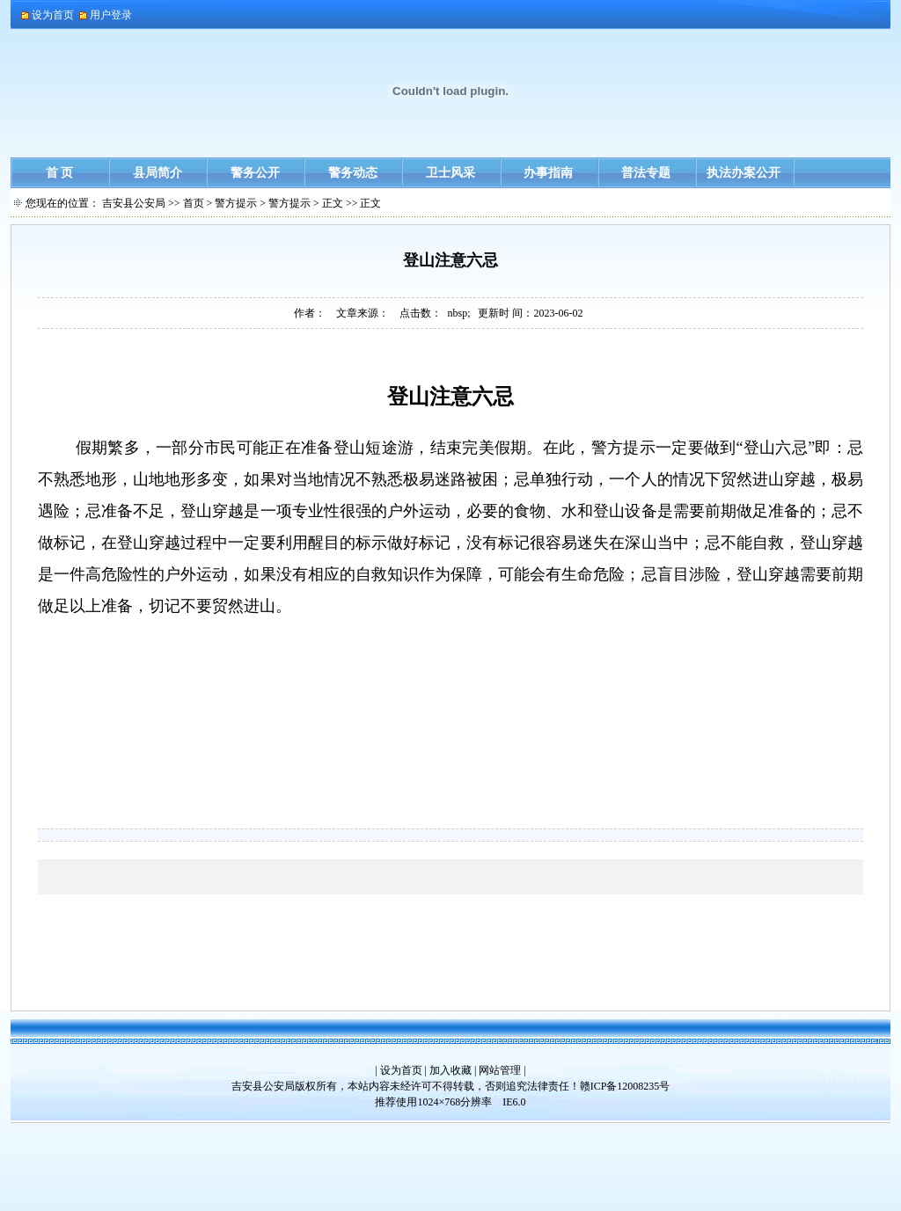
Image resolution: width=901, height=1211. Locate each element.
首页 (193, 203)
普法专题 (645, 172)
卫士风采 (450, 172)
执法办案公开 (743, 172)
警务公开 (255, 172)
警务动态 (352, 172)
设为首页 (401, 1070)
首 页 (60, 172)
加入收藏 (450, 1070)
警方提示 (236, 203)
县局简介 (157, 172)
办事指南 (548, 172)
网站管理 (500, 1070)
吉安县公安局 (133, 203)
